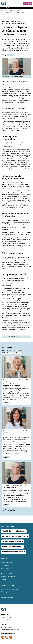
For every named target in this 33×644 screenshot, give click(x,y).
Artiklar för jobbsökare (15, 10)
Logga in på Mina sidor (19, 329)
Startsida (3, 10)
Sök (8, 8)
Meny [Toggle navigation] (24, 8)
